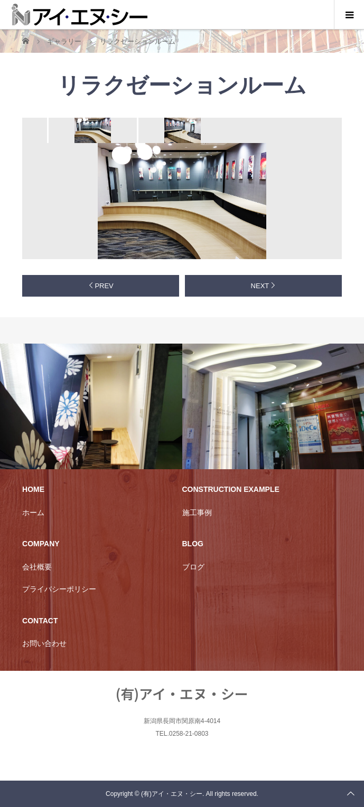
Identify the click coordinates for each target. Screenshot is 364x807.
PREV (104, 286)
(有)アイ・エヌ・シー (182, 693)
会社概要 (37, 567)
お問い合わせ (44, 643)
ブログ (193, 567)
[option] (92, 130)
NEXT (260, 286)
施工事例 (197, 512)
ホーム (33, 512)
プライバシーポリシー (59, 589)
